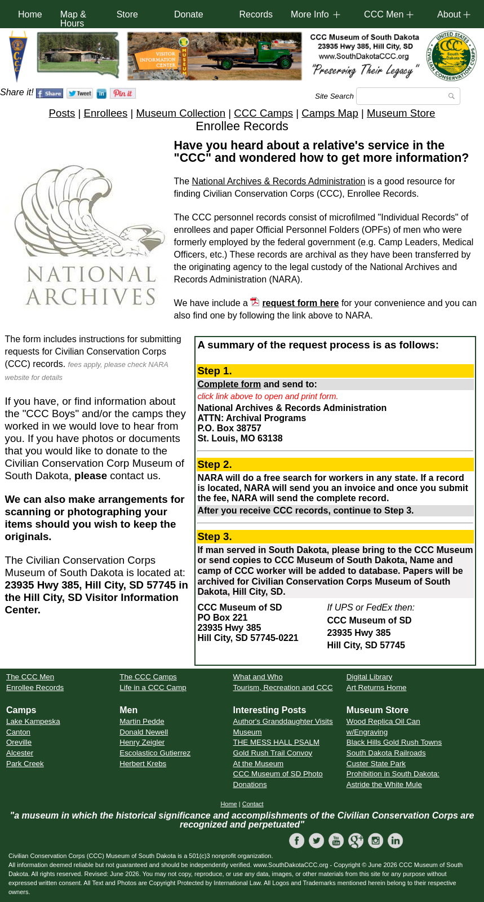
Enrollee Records (35, 687)
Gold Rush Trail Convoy (273, 753)
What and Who (258, 677)
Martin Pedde (141, 721)
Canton (18, 732)
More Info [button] (310, 14)
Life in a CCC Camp (153, 687)
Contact (253, 804)
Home (30, 14)
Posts (62, 113)
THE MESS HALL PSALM (276, 742)
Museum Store (401, 113)
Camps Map (329, 113)
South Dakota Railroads (386, 753)
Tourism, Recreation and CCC (283, 687)
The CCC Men (30, 677)
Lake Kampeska (33, 721)
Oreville (19, 742)
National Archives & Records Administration (279, 181)
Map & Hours (73, 19)
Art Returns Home (377, 687)
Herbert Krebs (142, 763)
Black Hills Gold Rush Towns (394, 742)
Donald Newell (143, 732)
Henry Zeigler (142, 742)
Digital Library (369, 677)
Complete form (229, 384)
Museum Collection (180, 113)
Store (127, 14)
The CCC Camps (147, 677)
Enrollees (105, 113)
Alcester (19, 753)
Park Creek (25, 763)
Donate (188, 14)
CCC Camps (263, 113)
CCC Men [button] (383, 14)
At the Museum (258, 763)
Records (256, 14)
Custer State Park (376, 763)
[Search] (408, 96)
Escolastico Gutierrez (154, 753)
